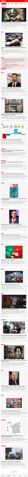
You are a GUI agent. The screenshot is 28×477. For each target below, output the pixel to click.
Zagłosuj (3, 68)
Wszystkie (4, 3)
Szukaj (20, 476)
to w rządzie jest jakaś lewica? (7, 67)
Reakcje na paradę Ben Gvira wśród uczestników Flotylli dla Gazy (13, 48)
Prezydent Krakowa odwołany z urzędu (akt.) (10, 87)
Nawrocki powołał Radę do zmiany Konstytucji (10, 235)
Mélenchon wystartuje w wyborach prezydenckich (11, 224)
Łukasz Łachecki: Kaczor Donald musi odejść (10, 284)
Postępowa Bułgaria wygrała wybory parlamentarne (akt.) (13, 386)
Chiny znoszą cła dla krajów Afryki (8, 259)
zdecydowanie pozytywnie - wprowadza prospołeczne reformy (12, 60)
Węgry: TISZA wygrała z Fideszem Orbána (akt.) (11, 410)
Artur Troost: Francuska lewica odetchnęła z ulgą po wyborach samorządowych (12, 436)
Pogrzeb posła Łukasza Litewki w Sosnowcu (10, 309)
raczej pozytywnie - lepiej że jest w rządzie (9, 62)
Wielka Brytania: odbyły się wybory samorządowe (11, 139)
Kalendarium (8, 476)
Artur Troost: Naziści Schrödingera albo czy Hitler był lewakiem (12, 163)
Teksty (3, 476)
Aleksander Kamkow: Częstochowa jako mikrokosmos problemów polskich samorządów (12, 114)
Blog (14, 476)
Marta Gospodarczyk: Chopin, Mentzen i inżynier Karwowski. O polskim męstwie (13, 199)
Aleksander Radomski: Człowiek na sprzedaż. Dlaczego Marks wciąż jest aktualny (13, 361)
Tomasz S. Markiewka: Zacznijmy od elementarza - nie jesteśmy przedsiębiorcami (12, 151)
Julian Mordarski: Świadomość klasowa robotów (11, 22)
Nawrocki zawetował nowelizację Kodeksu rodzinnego (12, 173)
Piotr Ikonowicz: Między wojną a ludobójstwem (11, 461)
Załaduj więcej (14, 471)
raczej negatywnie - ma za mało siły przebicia (9, 64)
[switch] (26, 1)
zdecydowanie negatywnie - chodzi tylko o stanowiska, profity (12, 65)
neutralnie (3, 63)
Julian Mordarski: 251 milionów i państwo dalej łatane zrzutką (13, 335)
